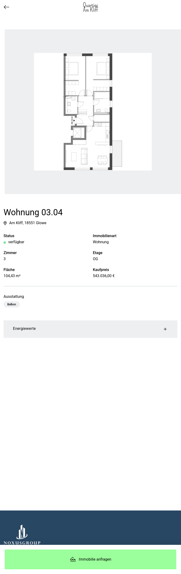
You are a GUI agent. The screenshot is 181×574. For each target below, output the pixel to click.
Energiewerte (90, 329)
